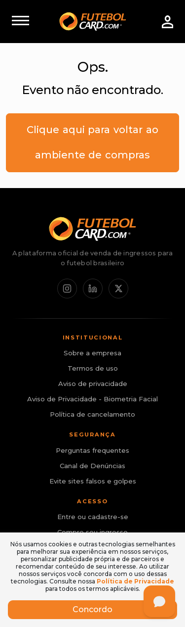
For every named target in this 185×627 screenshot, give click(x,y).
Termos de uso (93, 368)
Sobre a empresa (92, 353)
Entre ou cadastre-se (92, 517)
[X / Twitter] (118, 288)
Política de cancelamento (92, 414)
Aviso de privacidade (92, 383)
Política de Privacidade (135, 581)
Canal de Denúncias (92, 466)
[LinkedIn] (93, 288)
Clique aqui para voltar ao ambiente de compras (92, 142)
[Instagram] (67, 288)
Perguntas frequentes (92, 450)
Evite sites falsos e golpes (92, 481)
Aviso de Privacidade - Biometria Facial (92, 399)
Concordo (92, 609)
